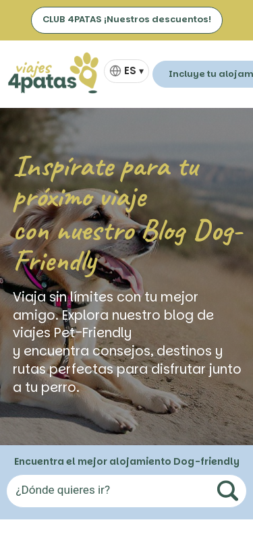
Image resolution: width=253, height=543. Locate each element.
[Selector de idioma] (126, 71)
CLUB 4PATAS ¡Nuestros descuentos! (127, 19)
